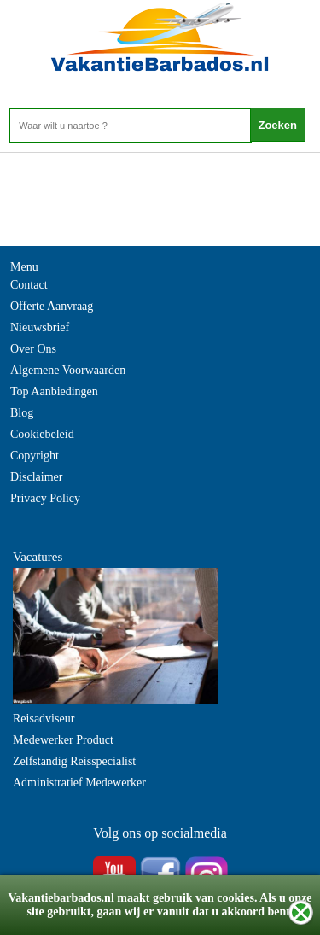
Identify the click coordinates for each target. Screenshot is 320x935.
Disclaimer (36, 476)
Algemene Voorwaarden (67, 370)
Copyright (34, 455)
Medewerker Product (63, 739)
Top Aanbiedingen (54, 391)
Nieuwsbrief (39, 327)
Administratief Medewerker (79, 782)
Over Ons (33, 348)
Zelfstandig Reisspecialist (74, 761)
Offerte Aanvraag (51, 306)
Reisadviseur (43, 718)
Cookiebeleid (42, 434)
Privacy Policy (45, 498)
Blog (21, 412)
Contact (29, 284)
